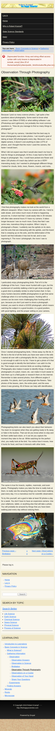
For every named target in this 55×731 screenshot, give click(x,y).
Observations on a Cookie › (47, 552)
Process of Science (12, 628)
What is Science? (14, 650)
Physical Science (11, 625)
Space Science (10, 622)
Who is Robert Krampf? (12, 26)
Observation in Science (21, 663)
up (27, 552)
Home (5, 21)
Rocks (7, 692)
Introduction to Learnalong (16, 644)
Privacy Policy (9, 42)
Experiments (14, 683)
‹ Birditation (9, 552)
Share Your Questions (21, 679)
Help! (5, 37)
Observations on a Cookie (22, 673)
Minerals (8, 689)
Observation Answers (21, 660)
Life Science (9, 614)
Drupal (32, 715)
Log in (5, 16)
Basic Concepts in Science (27, 49)
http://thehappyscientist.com (27, 708)
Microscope (9, 696)
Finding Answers (14, 686)
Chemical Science (12, 620)
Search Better (9, 608)
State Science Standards (13, 32)
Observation (19, 50)
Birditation (16, 666)
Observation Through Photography (26, 670)
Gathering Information (16, 654)
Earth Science (10, 617)
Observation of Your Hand (22, 676)
